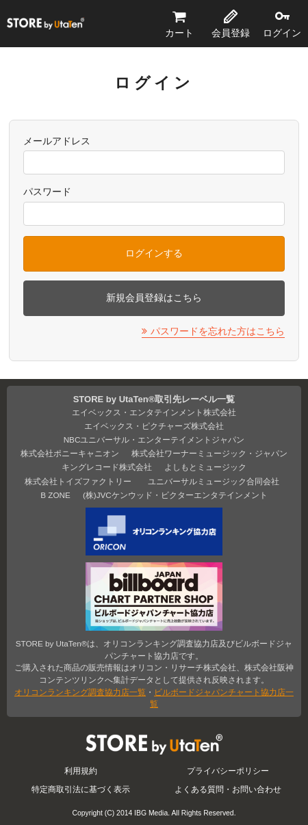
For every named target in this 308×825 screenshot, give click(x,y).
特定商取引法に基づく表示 (80, 789)
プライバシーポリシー (228, 770)
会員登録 (230, 32)
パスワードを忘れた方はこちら (218, 331)
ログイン (282, 32)
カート (179, 32)
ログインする (154, 253)
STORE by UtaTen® (45, 24)
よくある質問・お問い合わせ (228, 789)
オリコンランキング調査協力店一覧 (80, 692)
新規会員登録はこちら (154, 297)
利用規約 (80, 770)
